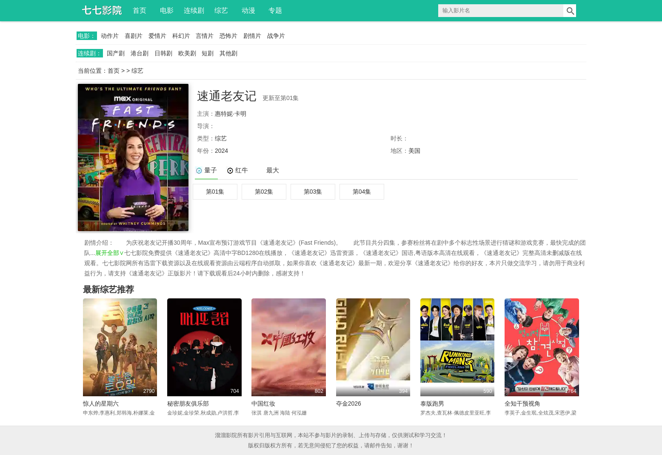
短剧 (208, 53)
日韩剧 (163, 53)
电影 (167, 10)
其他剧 (228, 53)
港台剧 (139, 53)
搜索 (569, 10)
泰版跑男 (432, 403)
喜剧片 (134, 35)
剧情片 (252, 35)
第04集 (362, 191)
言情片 (205, 35)
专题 (275, 10)
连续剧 (194, 10)
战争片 (276, 35)
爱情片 (157, 35)
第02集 (264, 191)
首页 (139, 10)
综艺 (221, 10)
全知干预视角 (522, 403)
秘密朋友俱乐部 (188, 403)
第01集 (215, 191)
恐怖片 (228, 35)
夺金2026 (348, 403)
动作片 (110, 35)
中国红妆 (263, 403)
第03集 (313, 191)
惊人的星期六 (101, 403)
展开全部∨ (109, 252)
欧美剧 (187, 53)
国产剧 (116, 53)
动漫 (248, 10)
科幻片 (181, 35)
